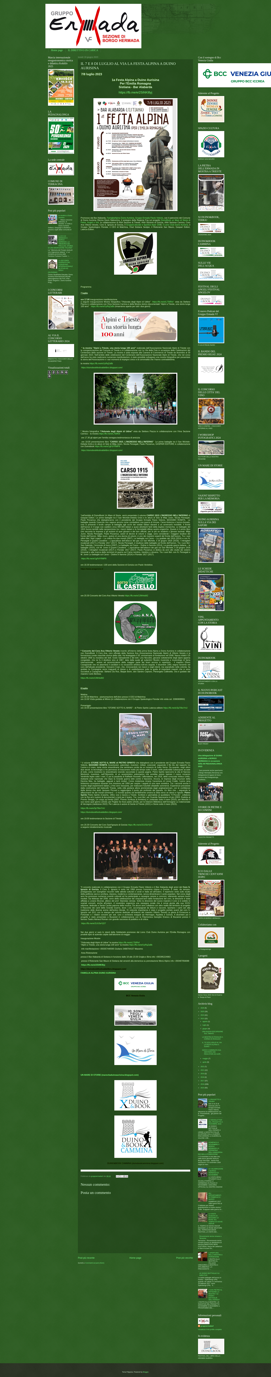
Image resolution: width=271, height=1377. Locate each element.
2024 (203, 1015)
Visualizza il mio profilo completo (210, 1329)
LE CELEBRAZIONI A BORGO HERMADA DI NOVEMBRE (215, 1172)
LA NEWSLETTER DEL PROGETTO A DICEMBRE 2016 (215, 1122)
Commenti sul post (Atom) (94, 1263)
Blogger (146, 1372)
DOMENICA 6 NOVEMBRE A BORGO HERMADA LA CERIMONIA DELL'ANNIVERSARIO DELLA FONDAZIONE (210, 1148)
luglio (204, 1025)
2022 (203, 1066)
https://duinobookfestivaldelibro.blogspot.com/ (101, 367)
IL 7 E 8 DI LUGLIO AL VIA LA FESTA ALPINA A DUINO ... (212, 1044)
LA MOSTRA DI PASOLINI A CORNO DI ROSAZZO (212, 1038)
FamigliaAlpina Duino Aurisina (120, 218)
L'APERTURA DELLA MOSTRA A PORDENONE (215, 1255)
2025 (203, 1011)
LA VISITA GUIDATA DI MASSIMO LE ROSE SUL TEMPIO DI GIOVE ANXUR (215, 1219)
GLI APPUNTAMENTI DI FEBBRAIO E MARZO (214, 1196)
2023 (203, 1018)
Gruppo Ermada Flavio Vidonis (149, 218)
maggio (205, 1058)
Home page (57, 50)
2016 (203, 1084)
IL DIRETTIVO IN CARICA (83, 50)
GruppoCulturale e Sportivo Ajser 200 (143, 225)
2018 (203, 1077)
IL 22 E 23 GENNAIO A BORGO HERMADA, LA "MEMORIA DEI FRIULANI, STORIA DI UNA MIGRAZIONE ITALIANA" (60, 242)
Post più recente (86, 1258)
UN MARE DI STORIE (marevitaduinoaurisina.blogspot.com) (110, 1075)
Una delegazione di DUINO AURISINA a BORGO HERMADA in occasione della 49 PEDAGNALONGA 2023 (210, 760)
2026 (203, 1008)
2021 (203, 1070)
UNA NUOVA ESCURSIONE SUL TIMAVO (212, 1032)
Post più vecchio (184, 1258)
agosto (205, 1021)
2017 (203, 1081)
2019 (203, 1074)
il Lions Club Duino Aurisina (175, 225)
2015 (203, 1088)
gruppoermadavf (207, 1326)
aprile (204, 1062)
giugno (205, 1029)
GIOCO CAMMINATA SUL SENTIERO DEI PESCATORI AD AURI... (212, 1052)
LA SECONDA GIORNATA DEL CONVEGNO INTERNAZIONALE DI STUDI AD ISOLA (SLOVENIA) (60, 266)
